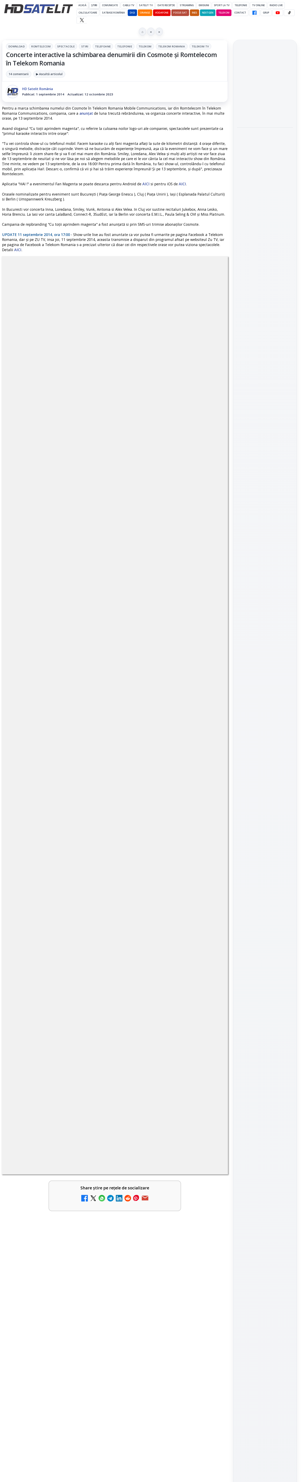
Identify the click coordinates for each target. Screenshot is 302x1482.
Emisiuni (204, 5)
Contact (240, 12)
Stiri (84, 46)
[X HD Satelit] (82, 20)
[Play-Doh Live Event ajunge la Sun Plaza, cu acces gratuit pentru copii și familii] (265, 170)
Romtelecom (41, 46)
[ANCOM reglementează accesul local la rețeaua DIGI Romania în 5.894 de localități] (95, 1232)
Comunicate (110, 5)
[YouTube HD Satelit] (277, 12)
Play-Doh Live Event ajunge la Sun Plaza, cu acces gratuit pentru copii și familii (262, 143)
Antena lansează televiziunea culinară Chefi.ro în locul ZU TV (262, 199)
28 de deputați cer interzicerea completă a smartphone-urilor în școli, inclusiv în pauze (47, 1275)
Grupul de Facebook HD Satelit (265, 545)
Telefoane (103, 46)
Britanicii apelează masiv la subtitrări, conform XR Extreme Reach (48, 1072)
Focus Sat (180, 12)
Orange (145, 12)
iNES (194, 12)
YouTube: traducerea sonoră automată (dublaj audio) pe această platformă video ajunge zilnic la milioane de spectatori (45, 1127)
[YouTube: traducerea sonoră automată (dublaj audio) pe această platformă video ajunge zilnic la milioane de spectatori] (95, 1126)
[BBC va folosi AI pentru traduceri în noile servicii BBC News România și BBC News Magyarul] (210, 1078)
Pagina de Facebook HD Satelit (265, 529)
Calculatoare (88, 12)
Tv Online (258, 5)
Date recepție (166, 5)
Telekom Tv (200, 46)
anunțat (86, 113)
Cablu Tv (128, 5)
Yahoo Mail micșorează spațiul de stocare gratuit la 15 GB (160, 1225)
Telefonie (241, 5)
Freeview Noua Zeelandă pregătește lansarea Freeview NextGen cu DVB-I (162, 1273)
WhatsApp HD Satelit (265, 560)
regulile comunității (70, 946)
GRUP (266, 12)
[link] (57, 1082)
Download (16, 46)
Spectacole (66, 46)
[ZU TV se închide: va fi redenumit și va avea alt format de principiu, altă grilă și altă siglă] (95, 1184)
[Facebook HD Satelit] (254, 12)
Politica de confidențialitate (265, 737)
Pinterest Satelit (265, 606)
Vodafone (162, 12)
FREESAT (257, 661)
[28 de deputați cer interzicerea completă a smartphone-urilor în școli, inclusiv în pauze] (95, 1280)
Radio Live (276, 5)
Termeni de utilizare (265, 724)
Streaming (187, 5)
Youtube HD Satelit (265, 571)
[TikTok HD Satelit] (289, 12)
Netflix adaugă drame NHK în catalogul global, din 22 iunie (161, 1119)
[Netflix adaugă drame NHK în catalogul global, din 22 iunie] (210, 1126)
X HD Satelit (265, 594)
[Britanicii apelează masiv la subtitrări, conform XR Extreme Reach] (95, 1078)
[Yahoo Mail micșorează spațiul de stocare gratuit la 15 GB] (210, 1232)
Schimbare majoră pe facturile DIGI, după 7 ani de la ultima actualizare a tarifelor (160, 1180)
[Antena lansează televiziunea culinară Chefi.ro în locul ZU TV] (265, 224)
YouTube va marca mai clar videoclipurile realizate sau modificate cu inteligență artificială (264, 85)
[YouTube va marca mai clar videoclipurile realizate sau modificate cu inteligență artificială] (265, 112)
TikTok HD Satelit (265, 583)
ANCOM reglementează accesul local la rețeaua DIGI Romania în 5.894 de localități (45, 1227)
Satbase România (113, 12)
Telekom (223, 12)
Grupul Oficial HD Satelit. (84, 952)
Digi (242, 661)
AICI (146, 183)
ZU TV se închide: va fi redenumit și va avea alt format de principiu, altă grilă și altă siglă (45, 1180)
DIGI (132, 12)
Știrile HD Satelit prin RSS (265, 620)
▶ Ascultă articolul (49, 74)
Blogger (184, 1320)
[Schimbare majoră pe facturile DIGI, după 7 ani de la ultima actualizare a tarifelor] (210, 1184)
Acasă (82, 5)
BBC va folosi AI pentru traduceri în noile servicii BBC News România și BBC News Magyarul (160, 1074)
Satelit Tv (145, 5)
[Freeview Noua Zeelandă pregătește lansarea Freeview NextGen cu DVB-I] (210, 1280)
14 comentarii (19, 74)
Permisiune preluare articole (265, 710)
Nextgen (207, 12)
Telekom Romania (171, 46)
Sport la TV (221, 5)
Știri (94, 5)
